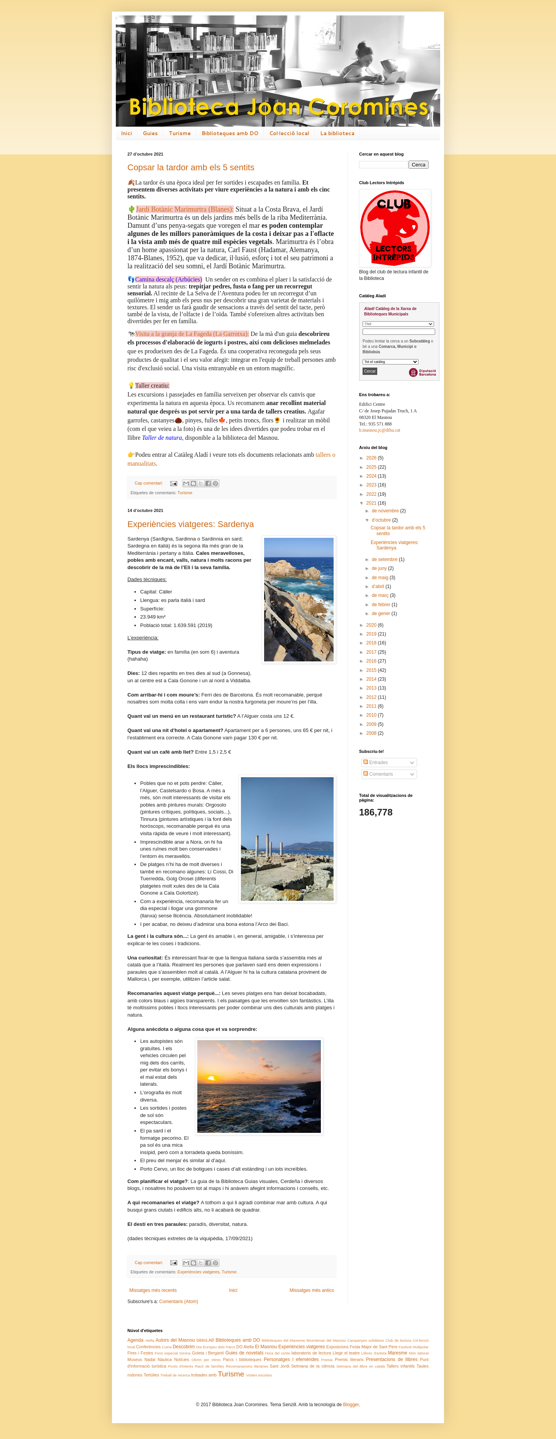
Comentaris (378, 774)
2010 (372, 715)
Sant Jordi (279, 1366)
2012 (372, 697)
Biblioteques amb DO (230, 133)
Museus (134, 1359)
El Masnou (266, 1346)
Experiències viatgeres (199, 1272)
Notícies (181, 1359)
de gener (382, 613)
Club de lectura (398, 1340)
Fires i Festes (140, 1353)
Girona (184, 1353)
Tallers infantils (400, 1366)
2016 (372, 661)
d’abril (378, 586)
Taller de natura (162, 437)
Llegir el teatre (345, 1353)
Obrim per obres (206, 1360)
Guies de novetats (244, 1353)
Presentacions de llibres (392, 1359)
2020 (372, 625)
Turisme (180, 133)
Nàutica (165, 1359)
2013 (372, 688)
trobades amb (204, 1375)
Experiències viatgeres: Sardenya (190, 524)
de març (381, 595)
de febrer (382, 604)
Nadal (149, 1359)
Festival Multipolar (414, 1347)
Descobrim (184, 1346)
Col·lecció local (289, 133)
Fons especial (166, 1353)
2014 (372, 679)
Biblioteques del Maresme (283, 1340)
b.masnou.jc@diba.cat (379, 430)
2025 (372, 467)
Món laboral (419, 1353)
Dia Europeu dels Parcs (215, 1347)
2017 (372, 652)
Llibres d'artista (373, 1353)
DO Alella (245, 1346)
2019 (372, 634)
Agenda (135, 1340)
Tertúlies (151, 1375)
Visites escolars (259, 1375)
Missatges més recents (153, 1290)
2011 (372, 706)
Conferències (148, 1346)
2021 (372, 503)
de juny (380, 568)
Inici (126, 133)
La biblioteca (337, 133)
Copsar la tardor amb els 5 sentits (190, 167)
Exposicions (337, 1346)
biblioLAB (205, 1340)
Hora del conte (277, 1353)
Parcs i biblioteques (242, 1359)
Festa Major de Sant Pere (374, 1346)
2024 (372, 476)
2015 (372, 670)
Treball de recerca (175, 1375)
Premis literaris (349, 1359)
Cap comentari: (149, 483)
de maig (381, 577)
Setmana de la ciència (312, 1366)
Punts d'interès (180, 1366)
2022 (372, 494)
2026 (372, 458)
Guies (150, 133)
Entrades (375, 762)
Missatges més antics (312, 1290)
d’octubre (382, 520)
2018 (372, 643)
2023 (372, 485)
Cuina (166, 1347)
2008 (372, 733)
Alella (149, 1340)
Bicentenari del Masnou (326, 1340)
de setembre (385, 559)
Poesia (326, 1360)
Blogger (351, 1404)
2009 (372, 724)
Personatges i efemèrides (291, 1359)
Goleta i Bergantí (208, 1353)
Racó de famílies (209, 1366)
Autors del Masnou (175, 1340)
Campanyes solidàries (366, 1340)
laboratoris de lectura (311, 1353)
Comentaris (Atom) (178, 1301)
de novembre (386, 511)
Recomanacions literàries (247, 1366)
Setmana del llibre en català (360, 1366)
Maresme (397, 1353)
